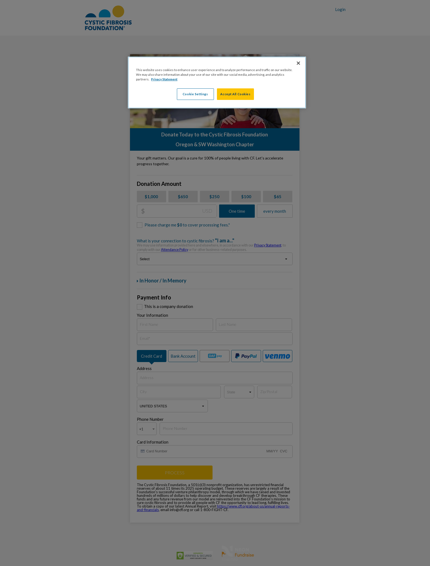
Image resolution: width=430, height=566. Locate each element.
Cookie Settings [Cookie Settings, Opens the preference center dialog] (195, 94)
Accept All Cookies (235, 94)
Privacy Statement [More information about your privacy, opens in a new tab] (164, 79)
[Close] (298, 63)
